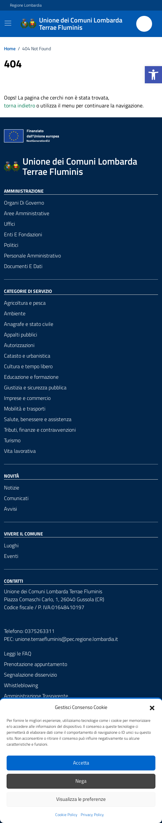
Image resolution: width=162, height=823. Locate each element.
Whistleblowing (21, 685)
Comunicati (16, 498)
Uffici (9, 224)
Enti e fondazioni (23, 234)
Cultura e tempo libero (28, 366)
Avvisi (10, 509)
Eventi (11, 556)
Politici (11, 245)
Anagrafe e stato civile (28, 324)
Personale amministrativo (32, 255)
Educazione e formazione (31, 377)
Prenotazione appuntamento (35, 664)
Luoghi (11, 545)
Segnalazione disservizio (30, 675)
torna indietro (19, 105)
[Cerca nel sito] (144, 24)
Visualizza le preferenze (81, 799)
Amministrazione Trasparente (36, 696)
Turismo (12, 440)
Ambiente (14, 313)
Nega (81, 781)
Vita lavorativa (20, 451)
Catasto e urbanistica (27, 356)
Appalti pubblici (20, 334)
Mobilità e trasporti (24, 408)
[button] (153, 74)
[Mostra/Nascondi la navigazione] (8, 23)
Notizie (11, 487)
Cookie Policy (66, 815)
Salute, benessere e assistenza (37, 419)
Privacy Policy (92, 815)
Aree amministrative (26, 213)
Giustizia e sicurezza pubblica (35, 387)
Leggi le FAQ (17, 653)
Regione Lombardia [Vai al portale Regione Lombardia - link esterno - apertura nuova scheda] (26, 5)
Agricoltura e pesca (25, 303)
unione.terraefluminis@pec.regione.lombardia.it (66, 639)
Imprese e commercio (27, 398)
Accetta (81, 762)
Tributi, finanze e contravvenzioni (40, 430)
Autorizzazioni (19, 345)
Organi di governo (24, 203)
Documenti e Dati (23, 266)
